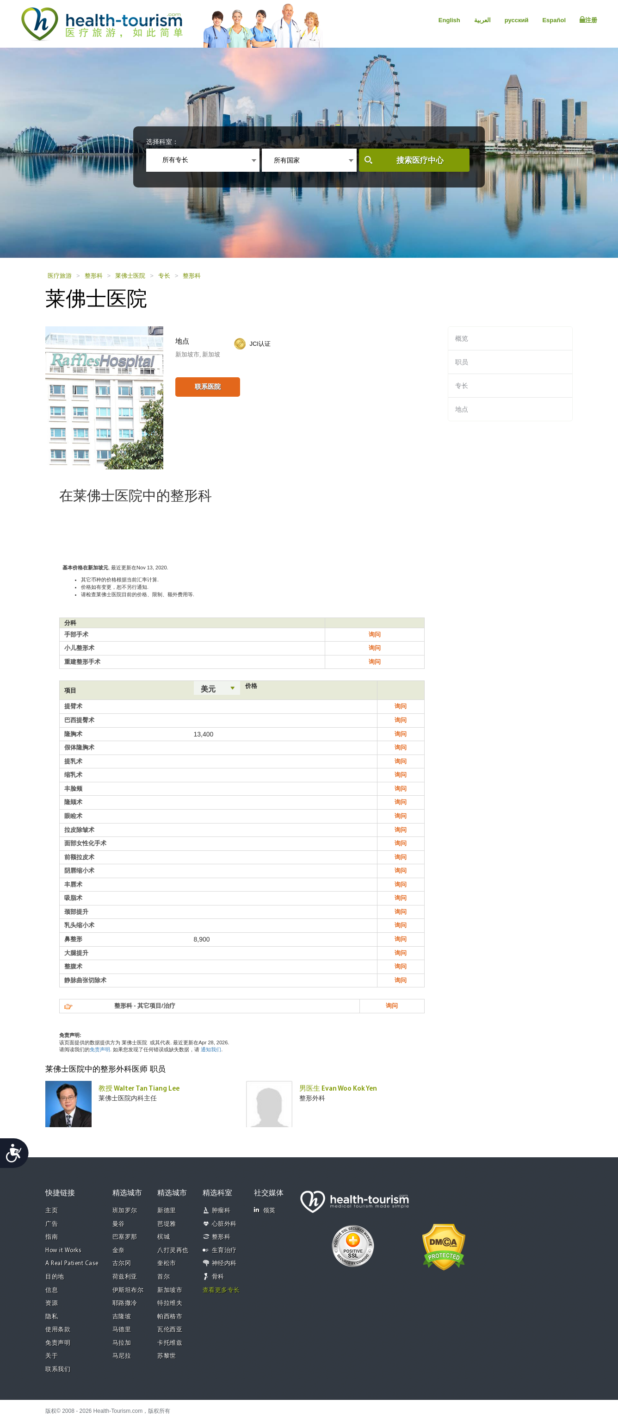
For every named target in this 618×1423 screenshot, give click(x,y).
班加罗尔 (124, 1211)
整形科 (94, 275)
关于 (51, 1356)
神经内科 (224, 1264)
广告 (51, 1224)
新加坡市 (169, 1290)
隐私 (51, 1317)
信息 (51, 1290)
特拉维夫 (169, 1303)
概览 (461, 338)
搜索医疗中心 (420, 160)
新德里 (166, 1211)
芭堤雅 (166, 1224)
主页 (51, 1211)
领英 (265, 1210)
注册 (588, 20)
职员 (461, 362)
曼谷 (118, 1224)
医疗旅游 (60, 275)
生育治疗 (224, 1251)
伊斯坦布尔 (128, 1290)
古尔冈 (121, 1264)
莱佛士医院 (130, 275)
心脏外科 (224, 1224)
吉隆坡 (121, 1317)
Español (554, 20)
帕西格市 (169, 1317)
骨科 (218, 1277)
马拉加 (121, 1343)
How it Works (63, 1251)
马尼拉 (121, 1356)
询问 (375, 634)
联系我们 (57, 1370)
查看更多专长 (221, 1290)
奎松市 (166, 1264)
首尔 (163, 1277)
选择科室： (162, 141)
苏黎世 (166, 1356)
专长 (164, 275)
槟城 (163, 1237)
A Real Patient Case (72, 1264)
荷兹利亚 (124, 1277)
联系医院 (208, 386)
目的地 (54, 1277)
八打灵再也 (173, 1251)
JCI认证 (260, 343)
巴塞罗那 (124, 1237)
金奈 (118, 1251)
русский (517, 20)
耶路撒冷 (124, 1303)
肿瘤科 (221, 1211)
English (449, 20)
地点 (461, 409)
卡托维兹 (169, 1343)
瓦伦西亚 (169, 1330)
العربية (482, 20)
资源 (51, 1303)
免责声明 (100, 1049)
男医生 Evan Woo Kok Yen (338, 1089)
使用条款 (57, 1330)
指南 (51, 1237)
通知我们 (211, 1049)
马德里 (121, 1330)
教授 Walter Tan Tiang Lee (139, 1089)
